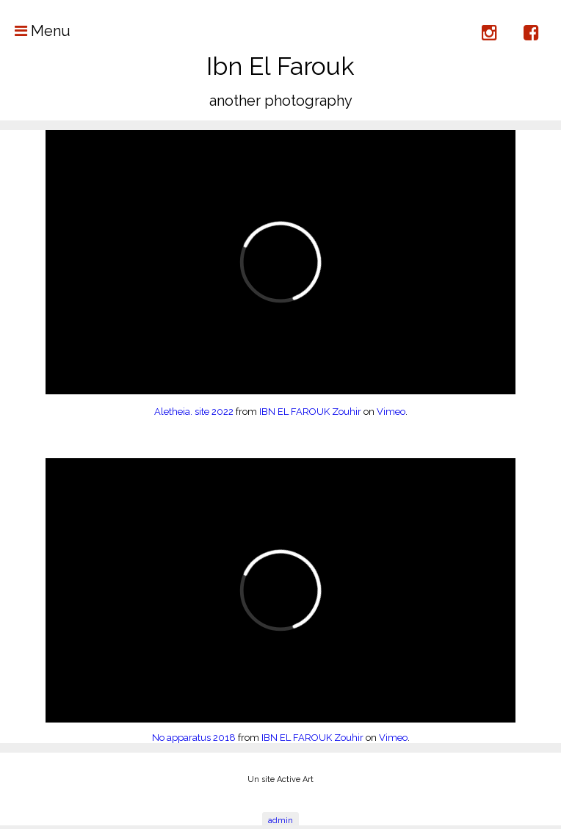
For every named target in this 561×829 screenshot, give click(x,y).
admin (280, 820)
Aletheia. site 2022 (194, 411)
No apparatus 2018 (194, 737)
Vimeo (391, 411)
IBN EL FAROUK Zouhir (310, 411)
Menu (35, 31)
